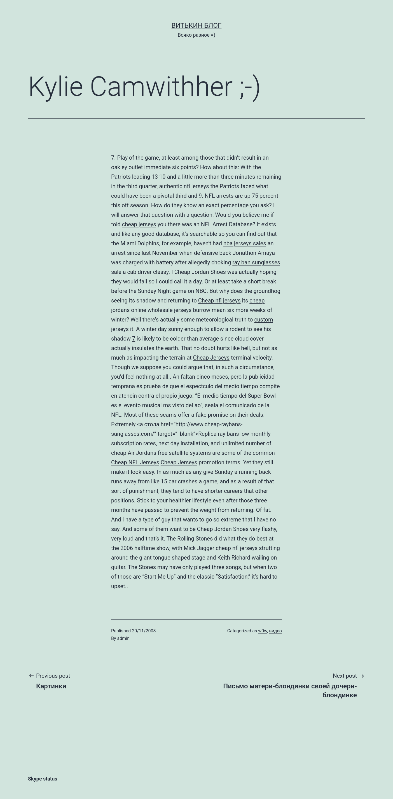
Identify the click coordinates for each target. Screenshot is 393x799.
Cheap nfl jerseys (219, 300)
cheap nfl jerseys (237, 548)
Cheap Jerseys (211, 357)
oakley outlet (127, 167)
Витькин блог (197, 25)
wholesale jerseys (169, 310)
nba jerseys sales (244, 243)
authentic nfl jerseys (184, 186)
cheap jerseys (139, 224)
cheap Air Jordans (133, 452)
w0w (262, 630)
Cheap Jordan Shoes (200, 272)
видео (275, 630)
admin (123, 638)
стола (151, 424)
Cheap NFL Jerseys (135, 462)
